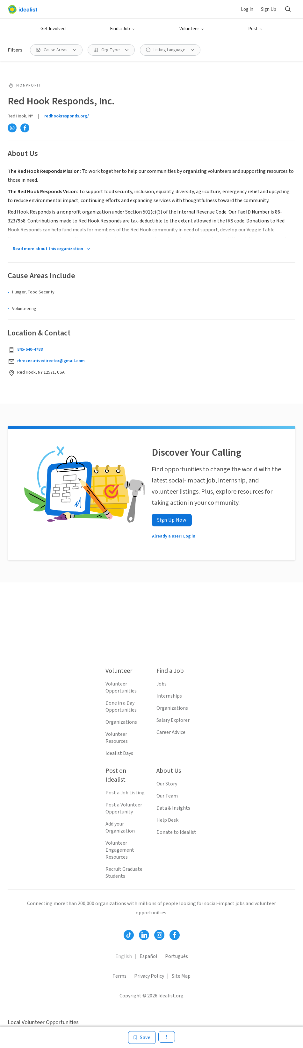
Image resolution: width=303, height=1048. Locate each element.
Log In (247, 9)
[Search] (287, 9)
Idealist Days (119, 753)
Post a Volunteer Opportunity (123, 808)
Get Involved (53, 28)
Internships (169, 696)
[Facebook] (24, 127)
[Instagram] (12, 127)
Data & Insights (173, 808)
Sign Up (268, 9)
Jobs (161, 683)
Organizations (121, 722)
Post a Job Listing (125, 792)
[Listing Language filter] (170, 50)
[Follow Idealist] (129, 935)
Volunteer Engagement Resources (119, 850)
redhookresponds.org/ (66, 116)
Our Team (167, 795)
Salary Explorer (173, 720)
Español (148, 956)
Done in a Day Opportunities (121, 707)
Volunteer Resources (116, 738)
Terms (119, 976)
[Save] (142, 1037)
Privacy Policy (149, 976)
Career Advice (170, 732)
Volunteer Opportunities (121, 687)
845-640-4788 (30, 349)
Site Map (181, 976)
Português (176, 956)
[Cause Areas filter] (56, 50)
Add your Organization (120, 827)
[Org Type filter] (111, 50)
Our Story (166, 783)
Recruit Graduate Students (123, 873)
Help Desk (167, 820)
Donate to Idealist (176, 832)
